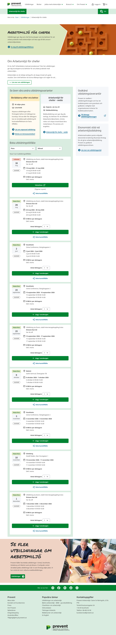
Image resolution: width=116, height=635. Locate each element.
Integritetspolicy (13, 613)
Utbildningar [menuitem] (29, 4)
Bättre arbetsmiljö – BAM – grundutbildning (57, 603)
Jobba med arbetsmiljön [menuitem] (54, 4)
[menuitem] (14, 4)
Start (17, 17)
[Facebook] (58, 587)
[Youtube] (70, 587)
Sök (103, 11)
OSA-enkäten (46, 608)
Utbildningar (25, 17)
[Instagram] (52, 587)
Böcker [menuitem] (39, 4)
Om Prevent (12, 608)
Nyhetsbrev (11, 610)
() (105, 4)
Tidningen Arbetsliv (48, 610)
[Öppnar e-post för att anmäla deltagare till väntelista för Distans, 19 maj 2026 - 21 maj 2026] (40, 185)
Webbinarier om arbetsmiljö (51, 613)
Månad (49, 148)
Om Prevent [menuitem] (82, 4)
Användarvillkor (13, 615)
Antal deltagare (40, 226)
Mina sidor (11, 600)
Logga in (96, 4)
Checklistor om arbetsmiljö (51, 605)
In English (45, 615)
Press (9, 605)
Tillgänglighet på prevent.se (17, 618)
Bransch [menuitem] (70, 4)
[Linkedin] (64, 587)
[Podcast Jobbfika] (77, 587)
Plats (22, 148)
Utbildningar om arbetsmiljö (52, 600)
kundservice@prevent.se (85, 613)
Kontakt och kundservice (16, 603)
